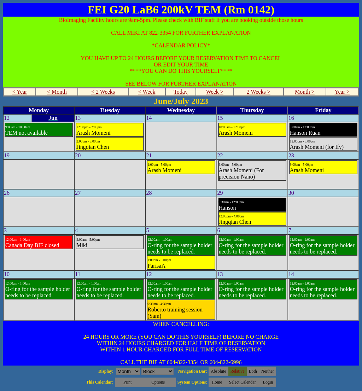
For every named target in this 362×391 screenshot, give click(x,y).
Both (253, 371)
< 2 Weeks (103, 92)
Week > (214, 92)
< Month (57, 92)
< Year (19, 92)
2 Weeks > (258, 92)
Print (127, 382)
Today (181, 92)
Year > (342, 92)
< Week (147, 92)
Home (217, 382)
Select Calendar (242, 382)
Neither (267, 371)
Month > (305, 92)
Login (268, 382)
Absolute (218, 371)
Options (158, 382)
